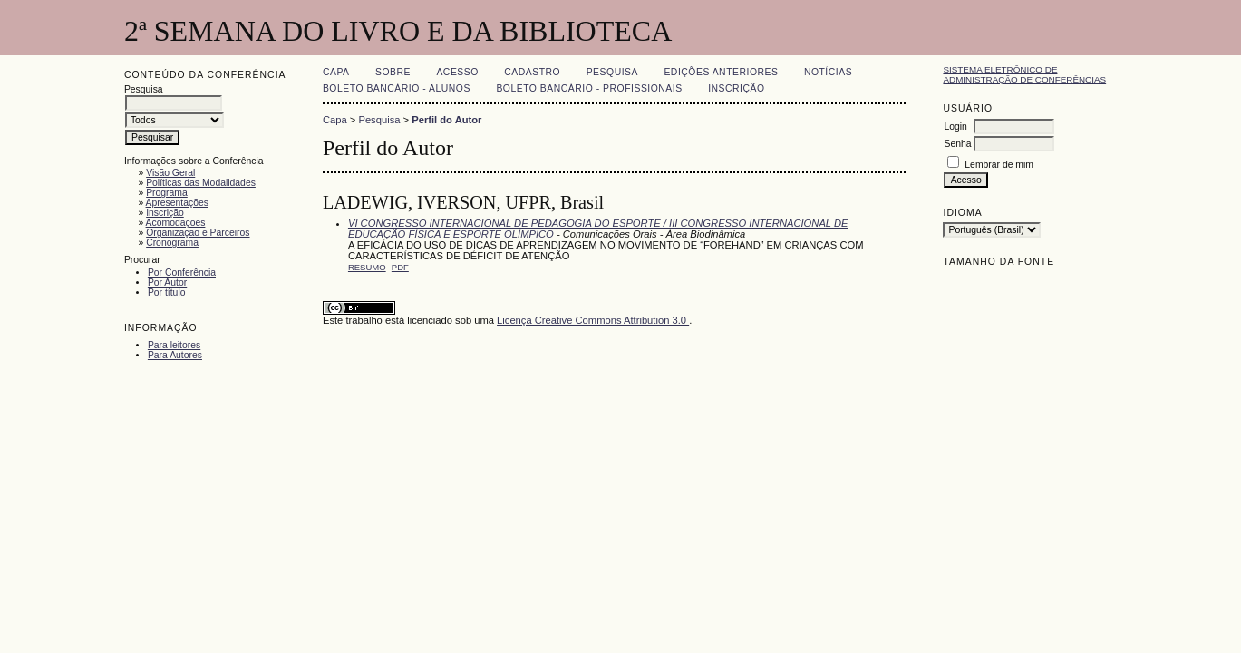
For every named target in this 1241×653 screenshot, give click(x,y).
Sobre (393, 72)
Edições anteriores (721, 72)
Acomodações (176, 223)
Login (955, 127)
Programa (167, 193)
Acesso (457, 72)
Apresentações (177, 203)
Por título (167, 292)
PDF (400, 267)
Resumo (367, 267)
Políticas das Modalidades (201, 183)
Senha (957, 144)
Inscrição (165, 213)
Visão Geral (170, 173)
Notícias (828, 72)
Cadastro (532, 72)
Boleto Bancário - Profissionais (589, 88)
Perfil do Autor (446, 119)
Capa (336, 72)
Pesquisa (612, 72)
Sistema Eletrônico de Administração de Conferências (1024, 74)
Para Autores (175, 355)
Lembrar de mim (999, 165)
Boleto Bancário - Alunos (396, 88)
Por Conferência (182, 273)
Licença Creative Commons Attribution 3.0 (593, 320)
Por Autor (167, 283)
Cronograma (172, 243)
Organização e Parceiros (197, 233)
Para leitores (174, 345)
